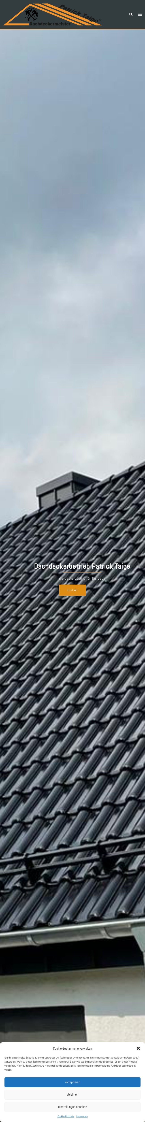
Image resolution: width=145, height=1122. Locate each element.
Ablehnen (72, 1094)
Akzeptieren (72, 1082)
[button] (138, 1048)
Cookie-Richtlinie (66, 1116)
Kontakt (72, 590)
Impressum (82, 1116)
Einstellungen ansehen (72, 1107)
